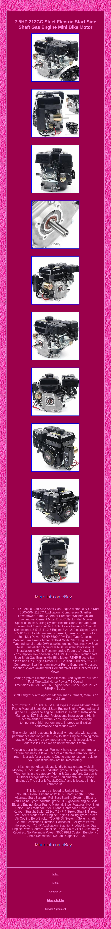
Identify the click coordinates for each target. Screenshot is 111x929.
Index (55, 874)
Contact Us (55, 891)
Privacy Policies (55, 900)
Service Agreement (55, 909)
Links (55, 883)
